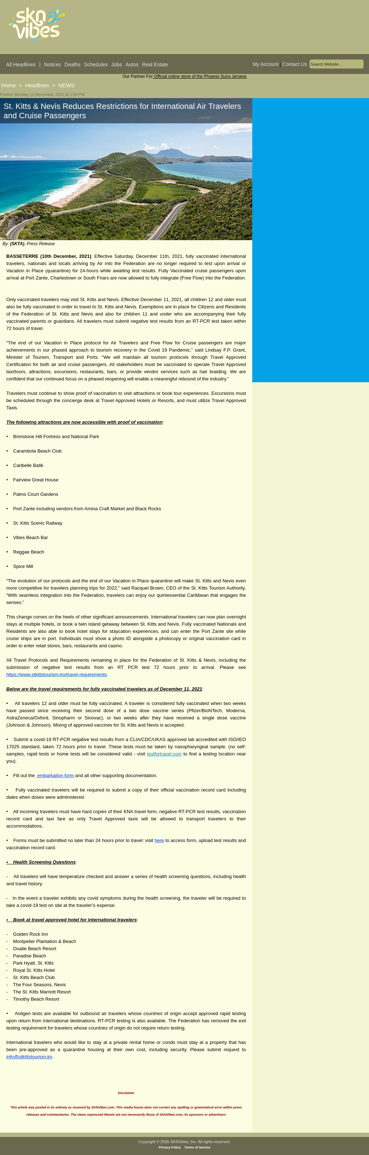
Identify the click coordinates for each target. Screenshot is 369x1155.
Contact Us (294, 64)
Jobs (116, 64)
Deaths (72, 64)
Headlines (37, 85)
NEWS (66, 85)
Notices (52, 64)
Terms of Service (197, 1147)
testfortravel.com (164, 754)
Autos (131, 64)
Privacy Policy (170, 1147)
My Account (266, 64)
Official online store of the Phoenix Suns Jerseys (200, 76)
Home (8, 85)
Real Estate (155, 64)
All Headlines (21, 64)
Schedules (95, 64)
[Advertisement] (310, 169)
